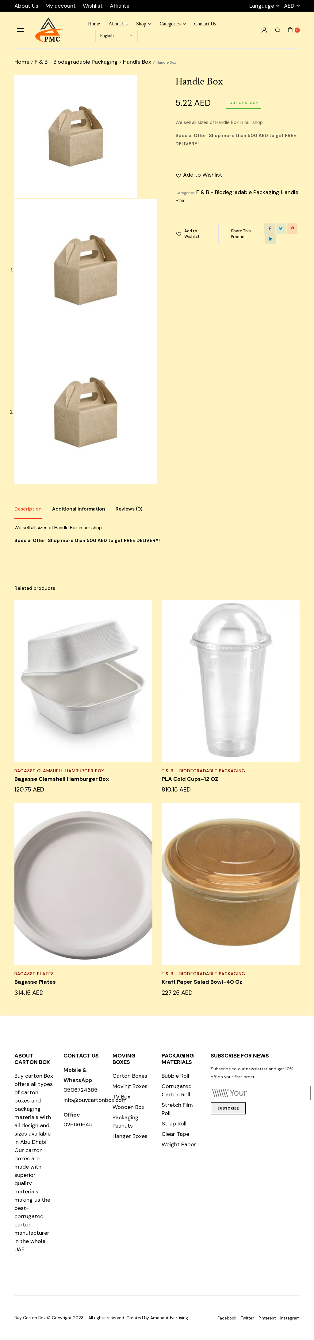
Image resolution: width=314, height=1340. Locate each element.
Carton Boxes (130, 1076)
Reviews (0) (129, 509)
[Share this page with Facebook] (269, 228)
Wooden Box (128, 1107)
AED (289, 5)
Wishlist (93, 5)
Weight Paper (179, 1144)
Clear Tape (175, 1134)
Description (28, 509)
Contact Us (205, 23)
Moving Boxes (130, 1086)
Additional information (78, 509)
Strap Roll (174, 1123)
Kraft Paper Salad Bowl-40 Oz (202, 982)
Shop (141, 23)
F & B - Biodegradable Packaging (76, 62)
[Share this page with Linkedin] (270, 239)
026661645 (78, 1124)
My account (60, 5)
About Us (26, 5)
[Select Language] (116, 36)
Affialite (119, 5)
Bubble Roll (175, 1076)
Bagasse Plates (34, 973)
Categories (170, 23)
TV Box (121, 1096)
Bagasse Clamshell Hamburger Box (59, 770)
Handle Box (137, 62)
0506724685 (80, 1090)
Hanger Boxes (130, 1136)
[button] (198, 175)
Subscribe (228, 1108)
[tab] (28, 509)
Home (94, 23)
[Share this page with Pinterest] (292, 228)
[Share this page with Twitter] (281, 228)
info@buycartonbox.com (95, 1100)
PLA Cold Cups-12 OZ (190, 779)
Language (261, 5)
